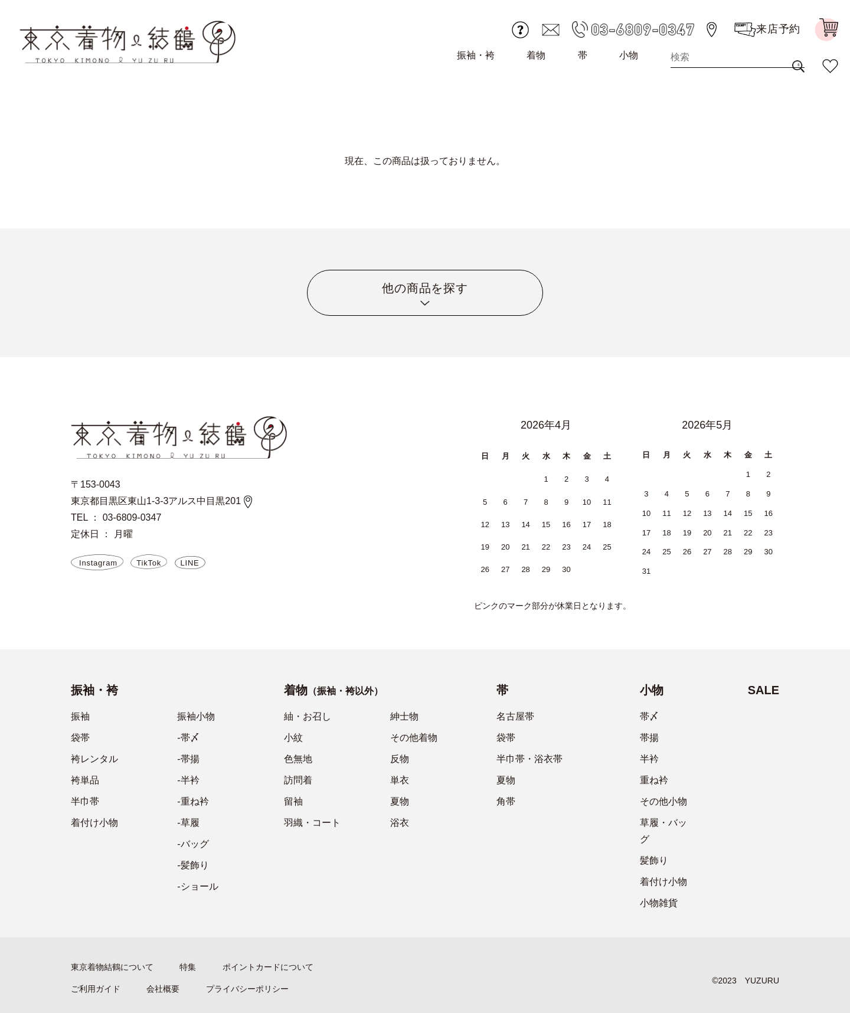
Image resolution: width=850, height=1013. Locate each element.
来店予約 (767, 29)
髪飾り (654, 860)
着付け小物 (94, 823)
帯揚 (649, 738)
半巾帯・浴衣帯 (529, 759)
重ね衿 (654, 780)
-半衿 (188, 780)
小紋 (293, 738)
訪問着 (298, 780)
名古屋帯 (515, 716)
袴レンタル (94, 759)
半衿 (649, 759)
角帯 (505, 801)
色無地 (298, 759)
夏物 (399, 801)
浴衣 (399, 823)
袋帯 (80, 738)
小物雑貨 (659, 903)
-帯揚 (188, 759)
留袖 (293, 801)
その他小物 (663, 801)
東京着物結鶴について (112, 967)
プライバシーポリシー (247, 989)
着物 (536, 55)
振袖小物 (196, 716)
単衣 (399, 780)
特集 (187, 967)
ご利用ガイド (95, 989)
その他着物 (413, 738)
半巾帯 (85, 801)
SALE (763, 690)
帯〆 (649, 716)
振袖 (80, 716)
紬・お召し (307, 716)
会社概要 (162, 989)
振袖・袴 (476, 55)
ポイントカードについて (268, 967)
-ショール (197, 886)
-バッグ (192, 844)
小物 (628, 55)
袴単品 (85, 780)
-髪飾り (192, 865)
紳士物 (404, 716)
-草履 (188, 823)
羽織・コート (312, 823)
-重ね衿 (192, 801)
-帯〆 (188, 738)
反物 (399, 759)
